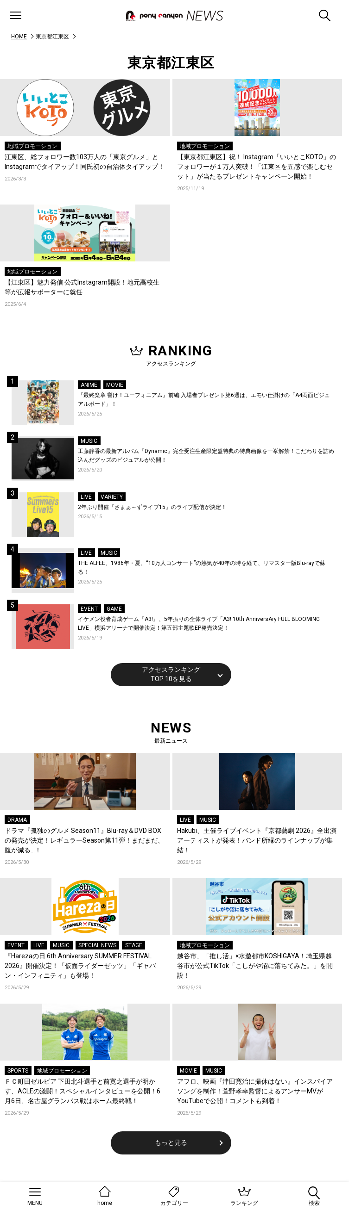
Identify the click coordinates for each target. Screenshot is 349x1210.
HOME (19, 36)
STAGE (133, 945)
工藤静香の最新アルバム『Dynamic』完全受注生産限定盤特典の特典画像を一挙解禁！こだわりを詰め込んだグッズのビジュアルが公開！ (206, 456)
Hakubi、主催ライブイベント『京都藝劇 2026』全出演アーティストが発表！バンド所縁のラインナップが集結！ (256, 840)
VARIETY (112, 497)
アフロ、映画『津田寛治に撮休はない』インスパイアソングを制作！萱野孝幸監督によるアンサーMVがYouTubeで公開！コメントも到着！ (255, 1091)
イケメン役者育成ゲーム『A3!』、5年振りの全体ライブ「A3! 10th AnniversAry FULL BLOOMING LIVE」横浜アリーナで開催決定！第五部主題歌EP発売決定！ (199, 624)
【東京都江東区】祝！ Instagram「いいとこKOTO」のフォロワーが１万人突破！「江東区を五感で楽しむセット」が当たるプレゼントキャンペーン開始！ (256, 166)
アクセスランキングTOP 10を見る (171, 674)
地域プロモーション (32, 146)
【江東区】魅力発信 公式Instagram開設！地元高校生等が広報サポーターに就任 (82, 287)
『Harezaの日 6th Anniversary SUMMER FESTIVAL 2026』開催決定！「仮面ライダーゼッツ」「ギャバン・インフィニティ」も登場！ (80, 965)
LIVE (86, 497)
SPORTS (17, 1070)
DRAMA (17, 820)
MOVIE (114, 385)
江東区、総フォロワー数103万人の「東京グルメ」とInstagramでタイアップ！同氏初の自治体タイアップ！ (85, 161)
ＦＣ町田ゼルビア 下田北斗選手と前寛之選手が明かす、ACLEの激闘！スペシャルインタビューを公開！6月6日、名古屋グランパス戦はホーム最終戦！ (82, 1091)
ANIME (89, 385)
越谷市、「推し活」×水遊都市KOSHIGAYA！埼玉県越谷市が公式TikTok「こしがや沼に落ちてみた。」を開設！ (255, 965)
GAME (114, 609)
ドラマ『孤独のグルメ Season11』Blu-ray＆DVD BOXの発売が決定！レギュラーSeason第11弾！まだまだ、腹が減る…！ (84, 840)
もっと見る (171, 1142)
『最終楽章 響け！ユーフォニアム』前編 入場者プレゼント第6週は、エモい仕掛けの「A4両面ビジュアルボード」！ (204, 400)
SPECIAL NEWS (97, 945)
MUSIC (89, 441)
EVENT (89, 609)
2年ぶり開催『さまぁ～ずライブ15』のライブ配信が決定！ (152, 507)
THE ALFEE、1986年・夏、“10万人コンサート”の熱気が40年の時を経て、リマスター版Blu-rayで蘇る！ (201, 568)
